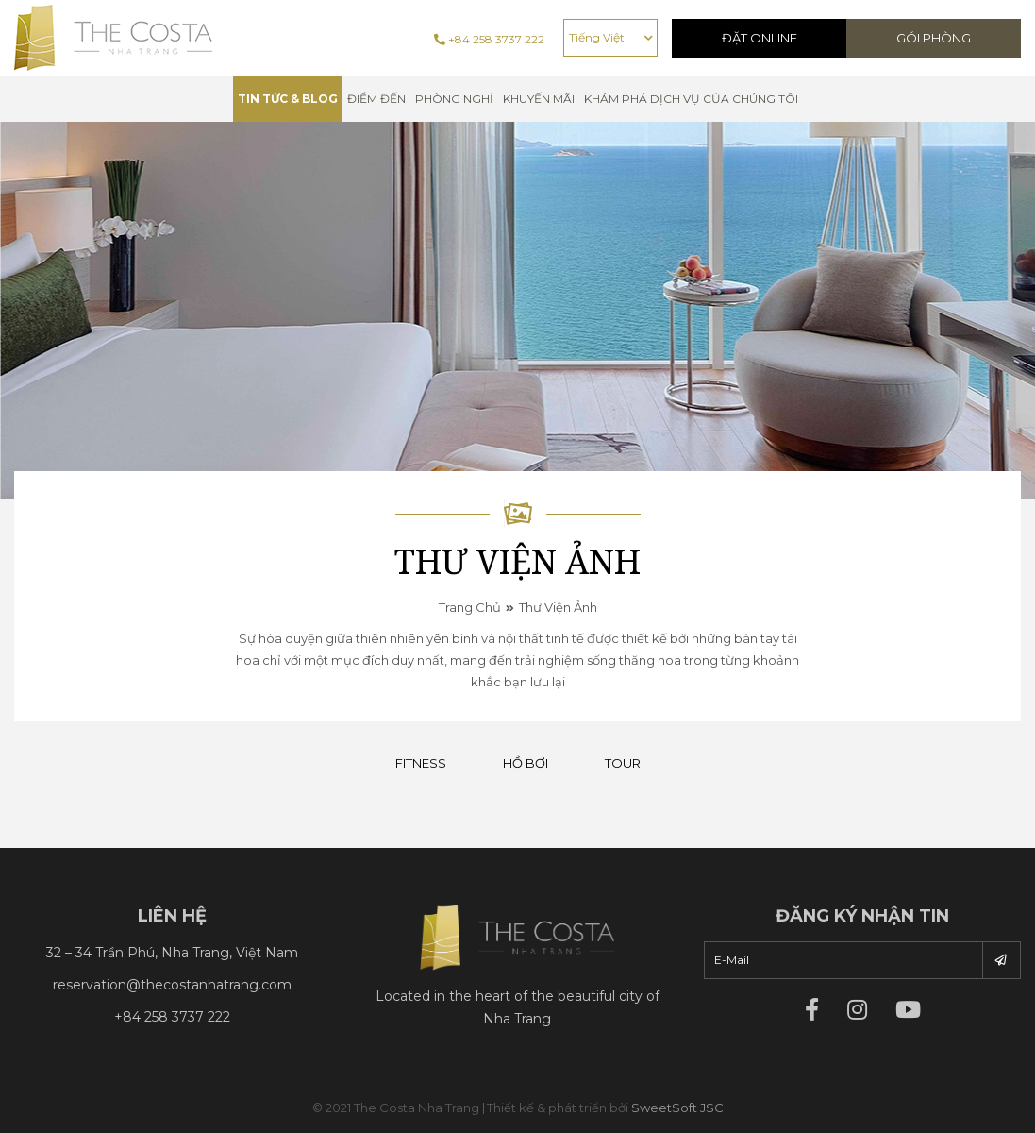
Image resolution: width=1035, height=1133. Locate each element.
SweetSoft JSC (677, 1107)
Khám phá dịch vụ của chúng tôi (691, 99)
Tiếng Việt (597, 37)
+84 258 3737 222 (489, 39)
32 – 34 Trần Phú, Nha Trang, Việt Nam (172, 952)
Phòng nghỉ (454, 99)
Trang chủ (470, 607)
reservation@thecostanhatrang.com (172, 984)
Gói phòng (933, 37)
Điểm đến (376, 99)
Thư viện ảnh (558, 607)
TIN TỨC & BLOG (288, 99)
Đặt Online (759, 37)
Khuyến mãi (539, 99)
